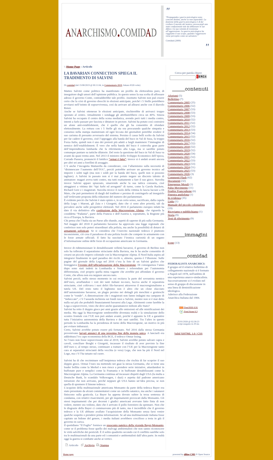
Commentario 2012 (179, 126)
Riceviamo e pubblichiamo (183, 211)
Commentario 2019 (113, 85)
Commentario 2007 (179, 109)
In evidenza (174, 198)
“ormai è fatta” (117, 159)
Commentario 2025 (179, 170)
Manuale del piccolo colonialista (186, 204)
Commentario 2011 (179, 122)
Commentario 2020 (179, 153)
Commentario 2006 (179, 105)
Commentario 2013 (179, 129)
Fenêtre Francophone (180, 191)
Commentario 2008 (179, 112)
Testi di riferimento (179, 218)
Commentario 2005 (179, 102)
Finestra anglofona (178, 194)
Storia (171, 215)
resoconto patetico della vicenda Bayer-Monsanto (135, 425)
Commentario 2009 (179, 116)
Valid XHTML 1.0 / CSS (188, 333)
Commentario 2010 (179, 119)
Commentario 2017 (179, 143)
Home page (68, 454)
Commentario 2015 (179, 136)
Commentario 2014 (179, 133)
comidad (71, 85)
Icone (171, 242)
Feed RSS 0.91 (188, 307)
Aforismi (173, 95)
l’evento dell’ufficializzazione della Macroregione (107, 264)
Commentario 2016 (179, 140)
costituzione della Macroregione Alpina (120, 210)
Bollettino (173, 99)
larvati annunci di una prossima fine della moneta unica (112, 333)
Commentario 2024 (179, 167)
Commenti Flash (177, 177)
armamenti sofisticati (76, 230)
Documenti (174, 180)
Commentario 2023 (179, 163)
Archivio (87, 445)
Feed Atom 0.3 (188, 311)
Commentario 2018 (179, 146)
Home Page (73, 66)
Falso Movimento (178, 187)
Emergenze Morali (178, 184)
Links (171, 201)
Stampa (102, 445)
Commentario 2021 (179, 157)
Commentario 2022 (179, 160)
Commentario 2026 (179, 174)
